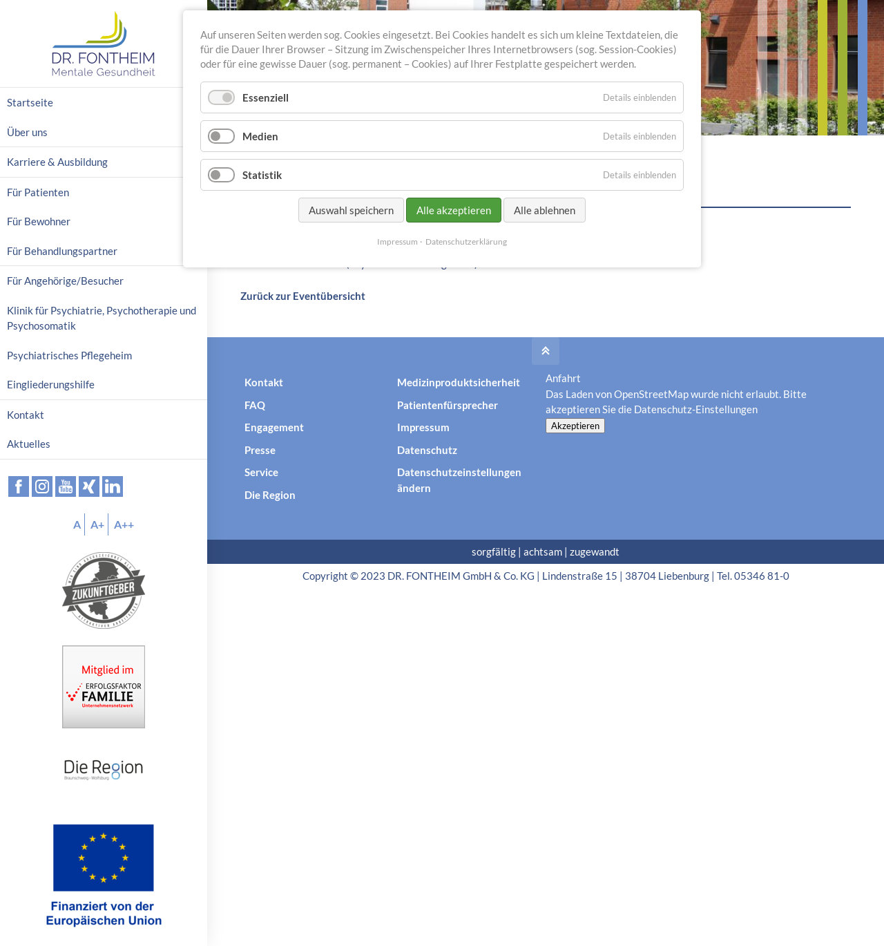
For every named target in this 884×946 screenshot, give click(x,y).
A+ (97, 524)
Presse (260, 450)
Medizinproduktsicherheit (458, 382)
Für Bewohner (38, 221)
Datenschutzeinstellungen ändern (459, 480)
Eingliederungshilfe (51, 384)
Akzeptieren (575, 425)
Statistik (262, 175)
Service (261, 472)
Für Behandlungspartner (62, 251)
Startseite (30, 102)
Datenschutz (427, 450)
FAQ (254, 405)
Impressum (423, 427)
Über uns (27, 132)
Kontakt (263, 382)
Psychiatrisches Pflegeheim (69, 355)
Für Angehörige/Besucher (65, 280)
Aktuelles (28, 443)
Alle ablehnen (544, 210)
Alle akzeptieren (453, 210)
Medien (260, 136)
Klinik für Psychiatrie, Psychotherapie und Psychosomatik (101, 318)
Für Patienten (38, 192)
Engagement (274, 427)
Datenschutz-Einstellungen (696, 409)
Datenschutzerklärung (466, 241)
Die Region (270, 495)
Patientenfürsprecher (447, 405)
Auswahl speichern (351, 210)
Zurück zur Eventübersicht (302, 296)
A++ (124, 524)
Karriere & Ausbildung (57, 161)
